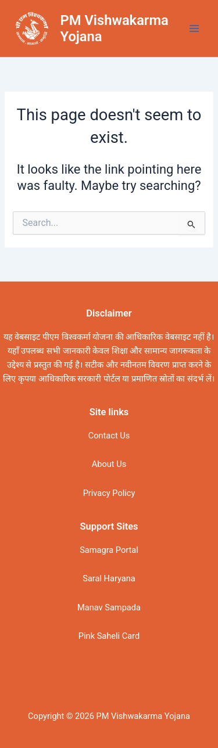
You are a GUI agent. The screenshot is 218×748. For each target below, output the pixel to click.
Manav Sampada (109, 607)
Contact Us (109, 435)
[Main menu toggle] (194, 28)
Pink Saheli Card (109, 636)
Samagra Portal (109, 550)
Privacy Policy (109, 493)
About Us (109, 464)
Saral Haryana (109, 578)
